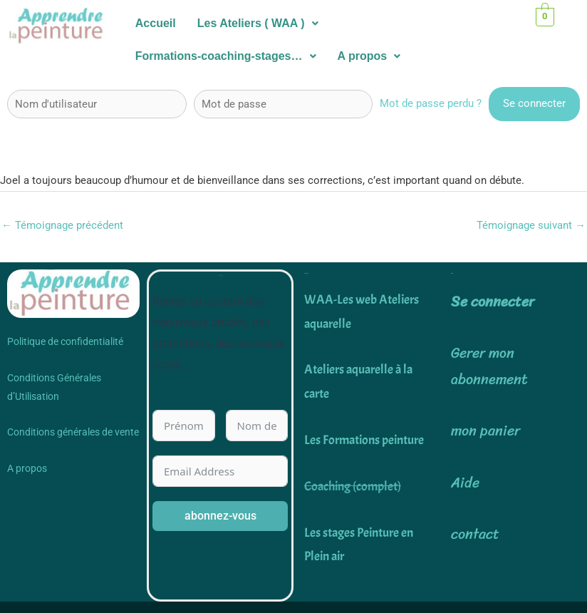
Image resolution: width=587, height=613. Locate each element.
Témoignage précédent (62, 225)
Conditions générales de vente (73, 432)
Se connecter (492, 302)
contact (475, 534)
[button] (258, 23)
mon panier (485, 431)
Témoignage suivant (531, 225)
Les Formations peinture (364, 441)
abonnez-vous (220, 516)
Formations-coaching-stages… (225, 56)
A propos (369, 56)
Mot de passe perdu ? (431, 103)
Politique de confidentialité (65, 342)
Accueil (155, 23)
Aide (465, 482)
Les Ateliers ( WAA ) (257, 23)
